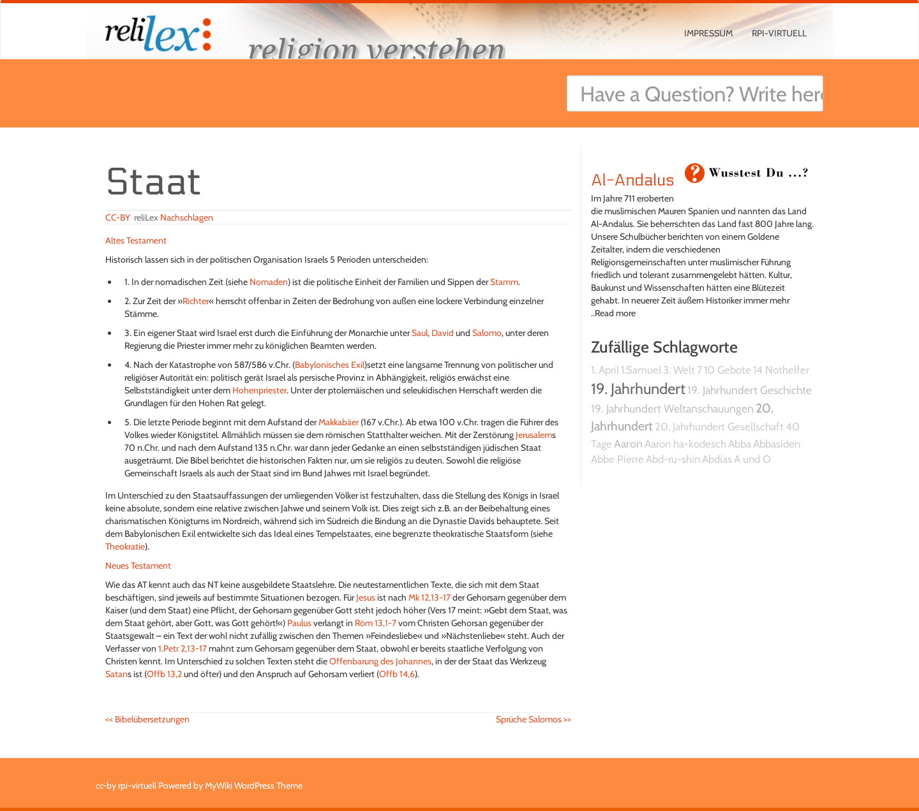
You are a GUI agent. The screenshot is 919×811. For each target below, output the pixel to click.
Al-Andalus (633, 180)
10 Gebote (727, 369)
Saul (420, 333)
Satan (116, 674)
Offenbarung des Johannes (380, 661)
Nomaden (269, 282)
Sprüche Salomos (533, 719)
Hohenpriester (259, 390)
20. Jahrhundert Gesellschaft (719, 426)
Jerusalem (534, 435)
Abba (739, 443)
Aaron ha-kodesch (685, 443)
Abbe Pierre (617, 459)
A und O (752, 459)
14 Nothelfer (781, 369)
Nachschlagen (186, 217)
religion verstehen (376, 49)
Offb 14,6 (397, 674)
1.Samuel (641, 369)
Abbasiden (776, 443)
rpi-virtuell (779, 33)
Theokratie (125, 546)
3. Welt (679, 369)
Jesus (365, 597)
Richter (196, 301)
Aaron (628, 443)
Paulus (299, 623)
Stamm (504, 282)
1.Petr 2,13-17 (182, 648)
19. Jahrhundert (638, 388)
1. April (605, 369)
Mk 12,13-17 (429, 597)
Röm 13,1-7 (375, 623)
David (442, 333)
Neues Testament (138, 565)
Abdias (717, 459)
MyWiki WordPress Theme (254, 785)
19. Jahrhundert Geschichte (749, 390)
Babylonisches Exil (329, 364)
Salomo (487, 333)
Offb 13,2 (164, 674)
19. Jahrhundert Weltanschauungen (672, 408)
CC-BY (117, 217)
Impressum (708, 33)
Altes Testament (136, 240)
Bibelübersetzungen (147, 719)
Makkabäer (338, 422)
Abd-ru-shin (673, 459)
